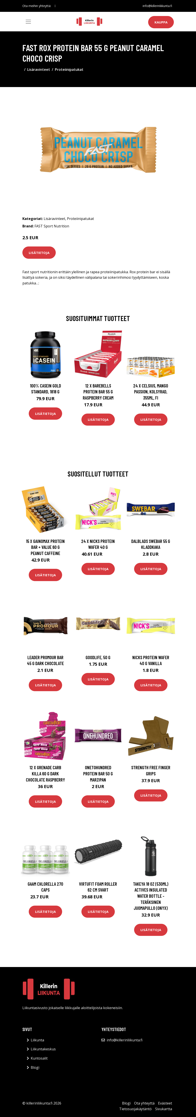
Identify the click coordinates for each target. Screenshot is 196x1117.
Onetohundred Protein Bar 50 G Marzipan (98, 773)
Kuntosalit (39, 1058)
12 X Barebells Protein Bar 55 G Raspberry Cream (98, 391)
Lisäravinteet (38, 69)
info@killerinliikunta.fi (157, 6)
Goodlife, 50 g (98, 657)
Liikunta (37, 1040)
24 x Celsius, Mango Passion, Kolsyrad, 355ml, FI (150, 391)
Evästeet (165, 1103)
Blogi (35, 1067)
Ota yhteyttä (144, 1103)
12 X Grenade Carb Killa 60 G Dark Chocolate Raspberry (45, 773)
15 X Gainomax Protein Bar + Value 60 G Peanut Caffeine (45, 547)
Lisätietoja (39, 252)
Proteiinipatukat (69, 69)
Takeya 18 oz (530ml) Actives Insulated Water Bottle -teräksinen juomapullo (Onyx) (150, 896)
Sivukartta (163, 1108)
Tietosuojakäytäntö (135, 1108)
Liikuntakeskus (43, 1049)
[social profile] (55, 6)
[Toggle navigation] (28, 22)
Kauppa (161, 22)
